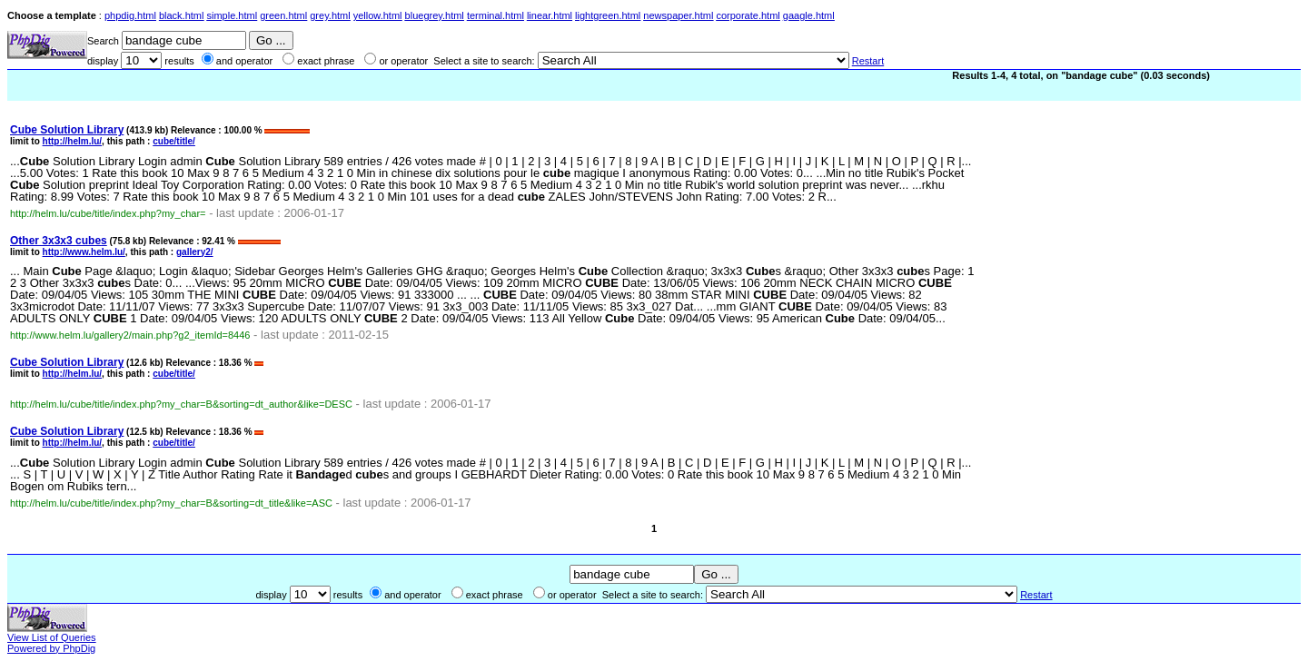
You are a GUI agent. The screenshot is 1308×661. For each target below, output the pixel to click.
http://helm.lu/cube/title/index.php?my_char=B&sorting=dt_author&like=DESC (181, 404)
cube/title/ (174, 141)
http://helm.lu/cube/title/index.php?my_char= (108, 213)
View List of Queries (51, 637)
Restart (868, 60)
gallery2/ (194, 252)
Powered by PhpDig (51, 648)
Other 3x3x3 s (58, 240)
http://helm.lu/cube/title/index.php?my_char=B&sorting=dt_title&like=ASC (171, 503)
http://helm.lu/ (73, 141)
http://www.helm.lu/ (84, 252)
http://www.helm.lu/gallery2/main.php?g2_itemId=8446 (130, 335)
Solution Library (67, 129)
